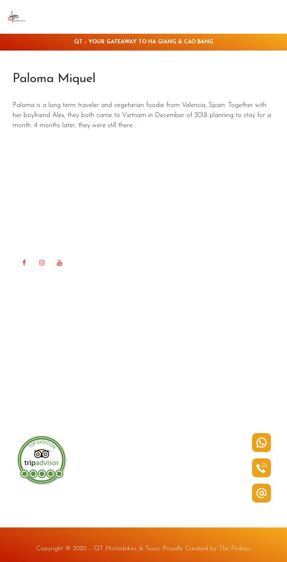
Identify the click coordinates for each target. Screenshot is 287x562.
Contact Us (33, 411)
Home (26, 320)
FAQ (24, 385)
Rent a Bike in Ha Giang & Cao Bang (72, 346)
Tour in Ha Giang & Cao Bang (61, 359)
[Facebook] (24, 263)
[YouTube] (59, 263)
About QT (32, 333)
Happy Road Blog (43, 397)
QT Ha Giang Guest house (56, 372)
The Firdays (235, 549)
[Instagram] (42, 263)
